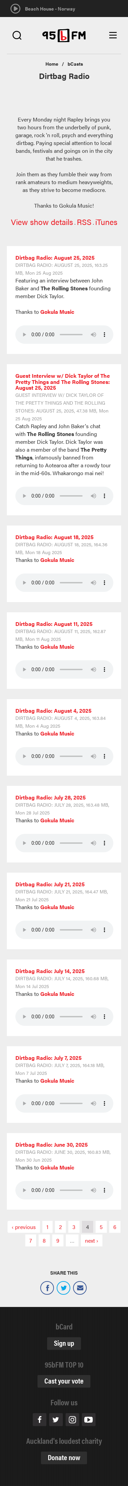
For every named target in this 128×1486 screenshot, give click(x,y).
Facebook (47, 1288)
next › (91, 1240)
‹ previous (24, 1227)
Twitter (63, 1288)
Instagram (72, 1419)
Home (51, 63)
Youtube (89, 1419)
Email (80, 1288)
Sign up (64, 1342)
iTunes (106, 221)
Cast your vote (64, 1380)
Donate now (64, 1457)
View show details (42, 221)
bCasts (75, 63)
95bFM (64, 35)
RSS (84, 221)
